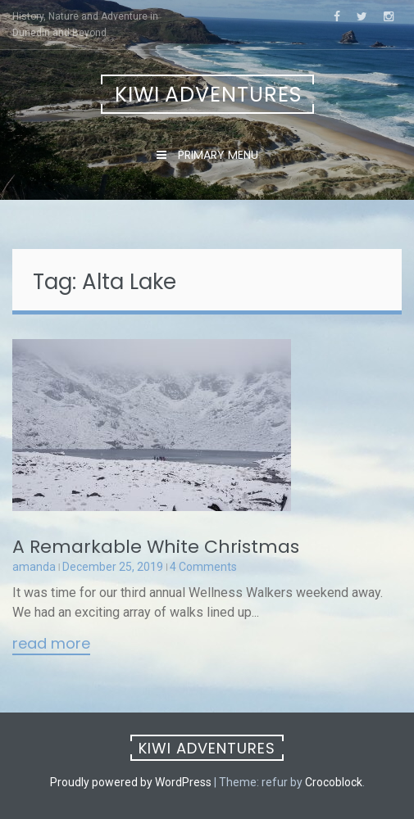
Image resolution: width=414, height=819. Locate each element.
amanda (34, 566)
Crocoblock (333, 782)
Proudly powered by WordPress (131, 782)
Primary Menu (216, 155)
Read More (51, 645)
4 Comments (203, 566)
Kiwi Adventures (208, 94)
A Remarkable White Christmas (155, 546)
